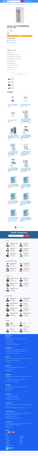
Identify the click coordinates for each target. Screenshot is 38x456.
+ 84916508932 (9, 397)
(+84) (11, 40)
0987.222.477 (25, 250)
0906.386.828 (12, 310)
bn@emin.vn (9, 362)
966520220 (14, 40)
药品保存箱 (9, 4)
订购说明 (7, 442)
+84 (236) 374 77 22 (17, 379)
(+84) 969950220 (26, 331)
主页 (6, 4)
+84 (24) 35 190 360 (10, 344)
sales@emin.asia (10, 399)
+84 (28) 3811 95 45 (10, 353)
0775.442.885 (25, 285)
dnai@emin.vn (9, 390)
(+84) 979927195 (13, 325)
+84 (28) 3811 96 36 (10, 351)
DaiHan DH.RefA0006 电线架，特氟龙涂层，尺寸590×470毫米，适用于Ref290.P (26, 219)
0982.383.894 (12, 255)
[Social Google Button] (11, 432)
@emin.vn (9, 371)
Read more (19, 74)
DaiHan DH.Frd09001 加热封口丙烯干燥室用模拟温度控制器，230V (26, 137)
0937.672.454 (25, 305)
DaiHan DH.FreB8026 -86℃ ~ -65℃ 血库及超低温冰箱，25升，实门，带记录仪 (26, 154)
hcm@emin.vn (17, 353)
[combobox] (13, 1)
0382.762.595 (25, 255)
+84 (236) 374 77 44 (10, 381)
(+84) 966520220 (9, 342)
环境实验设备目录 (8, 445)
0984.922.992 (12, 300)
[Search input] (13, 1)
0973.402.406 (12, 265)
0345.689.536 (12, 285)
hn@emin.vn (17, 344)
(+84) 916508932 (13, 331)
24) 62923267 (14, 42)
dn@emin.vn (17, 381)
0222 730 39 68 (13, 270)
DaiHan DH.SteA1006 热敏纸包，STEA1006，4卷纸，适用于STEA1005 (26, 186)
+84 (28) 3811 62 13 (23, 351)
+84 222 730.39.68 (10, 360)
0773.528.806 (12, 290)
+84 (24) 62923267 (10, 340)
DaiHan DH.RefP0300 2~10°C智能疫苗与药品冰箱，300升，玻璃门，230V (13, 137)
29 (22, 227)
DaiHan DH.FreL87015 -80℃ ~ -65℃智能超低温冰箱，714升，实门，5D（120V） (13, 154)
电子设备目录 (8, 440)
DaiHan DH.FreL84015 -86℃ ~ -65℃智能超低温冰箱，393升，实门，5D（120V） (26, 170)
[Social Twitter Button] (9, 432)
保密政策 (7, 437)
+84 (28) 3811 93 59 (17, 351)
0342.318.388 (12, 315)
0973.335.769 (25, 300)
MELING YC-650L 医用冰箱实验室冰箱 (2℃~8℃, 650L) (19, 4)
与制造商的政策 (22, 437)
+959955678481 (15, 407)
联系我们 (7, 439)
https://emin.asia (17, 399)
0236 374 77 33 (13, 280)
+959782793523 (10, 407)
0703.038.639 (25, 315)
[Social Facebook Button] (7, 432)
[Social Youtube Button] (14, 432)
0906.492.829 (25, 280)
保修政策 (21, 440)
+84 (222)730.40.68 (16, 360)
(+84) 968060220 (26, 326)
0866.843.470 (12, 305)
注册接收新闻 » (26, 235)
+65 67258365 (16, 397)
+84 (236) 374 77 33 (23, 379)
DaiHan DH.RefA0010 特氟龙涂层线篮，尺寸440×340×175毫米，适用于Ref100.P (26, 203)
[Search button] (22, 1)
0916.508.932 (25, 310)
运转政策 (21, 439)
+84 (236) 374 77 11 (10, 379)
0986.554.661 (12, 250)
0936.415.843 (25, 265)
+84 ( (11, 42)
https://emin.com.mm (22, 407)
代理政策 (21, 442)
